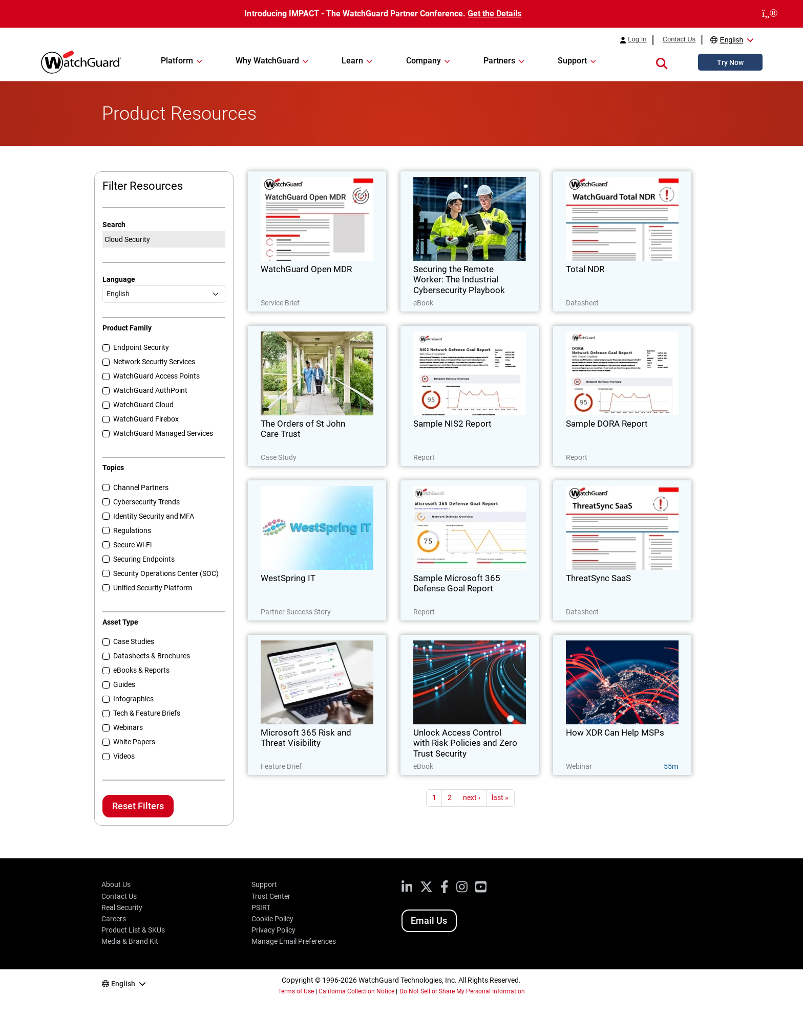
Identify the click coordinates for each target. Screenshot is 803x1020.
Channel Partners (140, 487)
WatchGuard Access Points (156, 376)
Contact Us (679, 39)
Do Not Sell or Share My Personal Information (462, 991)
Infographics (133, 699)
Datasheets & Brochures (151, 656)
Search (113, 224)
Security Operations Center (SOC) (166, 573)
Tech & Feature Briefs (146, 713)
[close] (769, 14)
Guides (124, 684)
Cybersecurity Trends (146, 502)
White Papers (134, 742)
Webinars (128, 727)
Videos (124, 756)
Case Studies (133, 641)
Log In (637, 39)
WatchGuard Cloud (143, 405)
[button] (661, 62)
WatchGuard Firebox (146, 419)
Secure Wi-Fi (132, 545)
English (731, 40)
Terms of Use (296, 991)
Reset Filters (138, 806)
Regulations (132, 530)
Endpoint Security (141, 347)
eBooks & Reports (141, 670)
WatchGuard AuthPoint (150, 390)
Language (118, 279)
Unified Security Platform (152, 588)
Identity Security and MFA (153, 516)
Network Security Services (154, 362)
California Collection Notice (356, 991)
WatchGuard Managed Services (163, 433)
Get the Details (494, 13)
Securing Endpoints (144, 559)
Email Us (429, 920)
